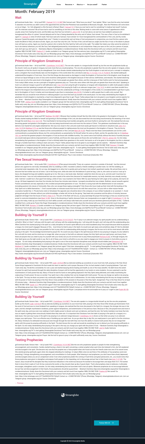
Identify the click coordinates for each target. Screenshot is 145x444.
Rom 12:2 (31, 121)
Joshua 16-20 (30, 102)
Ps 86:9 (106, 73)
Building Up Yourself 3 (31, 215)
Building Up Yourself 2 (31, 258)
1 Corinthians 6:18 (53, 164)
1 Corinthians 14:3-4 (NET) (62, 345)
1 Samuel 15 (25, 37)
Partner (104, 4)
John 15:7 (122, 126)
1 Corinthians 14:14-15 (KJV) (63, 220)
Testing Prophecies (29, 340)
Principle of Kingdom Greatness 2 (39, 61)
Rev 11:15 (90, 73)
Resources (69, 4)
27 (102, 73)
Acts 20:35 (77, 92)
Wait (18, 17)
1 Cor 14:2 (99, 87)
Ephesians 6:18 (117, 241)
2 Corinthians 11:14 (119, 198)
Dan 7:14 (97, 73)
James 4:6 (112, 138)
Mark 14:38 (45, 198)
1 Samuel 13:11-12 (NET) (55, 22)
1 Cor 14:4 (60, 85)
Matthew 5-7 (19, 246)
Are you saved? (92, 4)
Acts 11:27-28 (117, 359)
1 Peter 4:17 (50, 196)
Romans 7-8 (114, 145)
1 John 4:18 (75, 32)
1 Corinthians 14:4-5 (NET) (55, 66)
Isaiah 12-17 (34, 285)
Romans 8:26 (104, 237)
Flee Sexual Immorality (31, 159)
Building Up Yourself (29, 297)
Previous (19, 383)
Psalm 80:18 (123, 290)
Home (59, 4)
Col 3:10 (38, 121)
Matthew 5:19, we (32, 128)
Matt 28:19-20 (79, 131)
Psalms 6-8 (103, 371)
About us (80, 4)
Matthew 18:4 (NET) (53, 116)
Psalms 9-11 (40, 51)
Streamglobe (30, 3)
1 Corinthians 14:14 (86, 316)
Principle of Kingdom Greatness (38, 111)
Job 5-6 (102, 328)
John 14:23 (19, 128)
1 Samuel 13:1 (69, 27)
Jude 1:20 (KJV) (58, 263)
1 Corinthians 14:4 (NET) (61, 301)
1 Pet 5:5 (104, 138)
